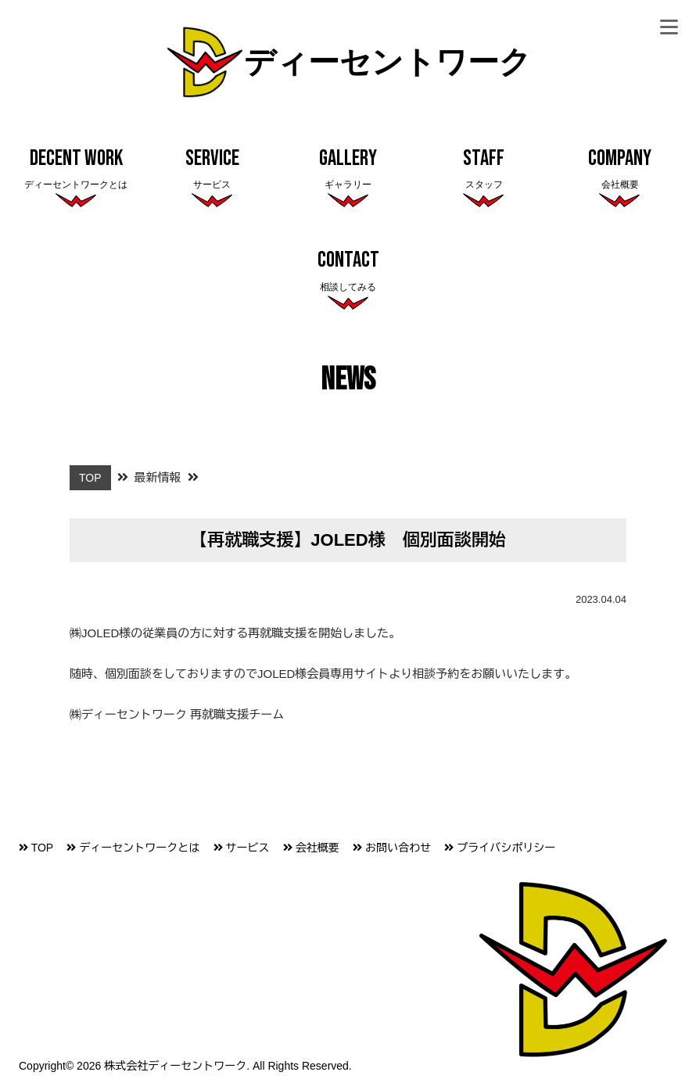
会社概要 (311, 847)
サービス (241, 847)
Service (211, 169)
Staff (484, 169)
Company (620, 169)
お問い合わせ (392, 847)
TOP (36, 847)
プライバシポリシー (499, 847)
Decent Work (75, 169)
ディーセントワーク (348, 63)
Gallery (348, 169)
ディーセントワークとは (132, 847)
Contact (348, 271)
